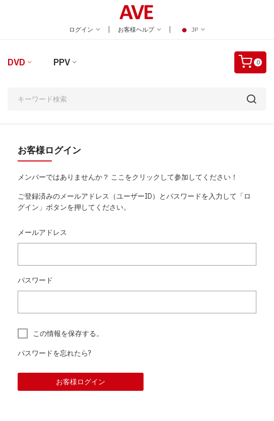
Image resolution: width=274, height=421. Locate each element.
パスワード (35, 280)
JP (192, 30)
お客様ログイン (80, 381)
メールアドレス (42, 232)
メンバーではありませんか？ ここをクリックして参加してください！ (128, 177)
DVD (16, 62)
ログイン (84, 29)
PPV (61, 62)
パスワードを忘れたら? (54, 353)
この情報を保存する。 (68, 333)
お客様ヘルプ (139, 29)
